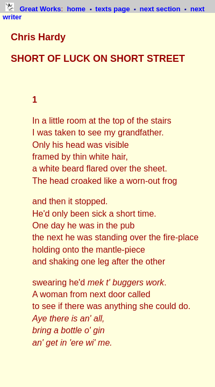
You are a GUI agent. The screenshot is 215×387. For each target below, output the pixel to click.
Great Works (40, 9)
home (77, 9)
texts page (113, 9)
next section (161, 9)
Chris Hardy (38, 37)
